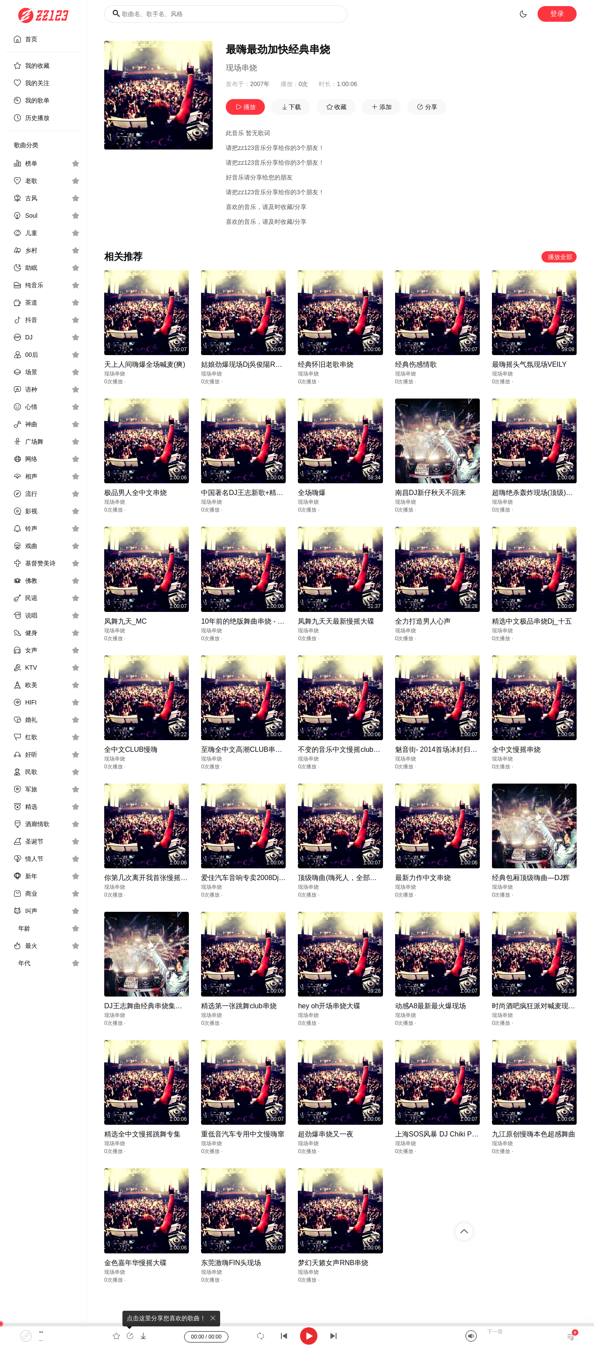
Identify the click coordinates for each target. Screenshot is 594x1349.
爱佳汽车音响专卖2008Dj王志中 (250, 877)
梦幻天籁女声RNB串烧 (333, 1262)
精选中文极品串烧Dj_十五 (532, 621)
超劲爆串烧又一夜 (325, 1134)
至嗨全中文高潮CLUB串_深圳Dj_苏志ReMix (269, 749)
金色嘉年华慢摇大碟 (135, 1262)
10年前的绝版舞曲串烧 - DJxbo (249, 621)
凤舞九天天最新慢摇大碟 (336, 621)
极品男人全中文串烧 (135, 492)
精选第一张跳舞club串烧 (238, 1006)
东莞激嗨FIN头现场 (231, 1262)
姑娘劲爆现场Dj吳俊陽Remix (245, 364)
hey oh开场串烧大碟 (329, 1006)
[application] (297, 1336)
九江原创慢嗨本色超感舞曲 (533, 1134)
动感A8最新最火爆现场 (430, 1006)
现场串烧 (241, 67)
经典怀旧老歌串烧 (325, 364)
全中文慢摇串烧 (516, 749)
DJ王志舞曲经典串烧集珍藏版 (150, 1006)
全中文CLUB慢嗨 (131, 749)
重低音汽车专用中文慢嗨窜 (242, 1134)
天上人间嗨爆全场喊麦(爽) (144, 364)
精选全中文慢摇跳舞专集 (142, 1134)
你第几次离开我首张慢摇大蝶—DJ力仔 (164, 877)
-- (41, 1331)
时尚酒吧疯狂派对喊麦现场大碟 (540, 1006)
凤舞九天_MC (125, 621)
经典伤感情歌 (416, 364)
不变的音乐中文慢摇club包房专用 (349, 749)
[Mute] (471, 1336)
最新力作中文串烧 (423, 877)
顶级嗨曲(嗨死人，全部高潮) (342, 877)
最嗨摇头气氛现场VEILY (529, 364)
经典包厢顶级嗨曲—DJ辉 (531, 877)
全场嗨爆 (312, 492)
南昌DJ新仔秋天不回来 (430, 492)
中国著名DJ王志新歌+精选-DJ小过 (254, 492)
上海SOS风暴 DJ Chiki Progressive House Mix (467, 1134)
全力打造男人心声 (423, 621)
